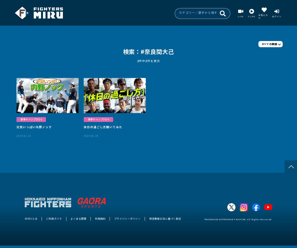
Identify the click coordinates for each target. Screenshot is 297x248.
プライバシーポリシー (127, 218)
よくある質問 (78, 218)
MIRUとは (31, 218)
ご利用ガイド (54, 218)
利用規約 (100, 218)
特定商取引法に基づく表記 (165, 218)
